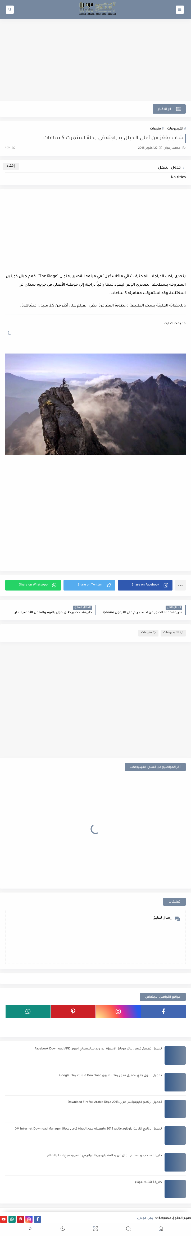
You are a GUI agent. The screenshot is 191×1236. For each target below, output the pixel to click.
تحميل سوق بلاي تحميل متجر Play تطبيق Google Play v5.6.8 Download (110, 1075)
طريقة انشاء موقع (148, 1182)
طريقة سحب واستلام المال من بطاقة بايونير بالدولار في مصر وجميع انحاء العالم (104, 1156)
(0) (10, 148)
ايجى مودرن (145, 1218)
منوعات (155, 129)
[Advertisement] (95, 60)
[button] (145, 585)
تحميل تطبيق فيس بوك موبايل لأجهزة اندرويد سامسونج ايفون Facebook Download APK (98, 1049)
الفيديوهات (175, 129)
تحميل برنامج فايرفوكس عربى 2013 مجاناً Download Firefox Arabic (115, 1102)
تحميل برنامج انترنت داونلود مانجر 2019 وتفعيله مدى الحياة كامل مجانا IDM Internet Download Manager (87, 1129)
